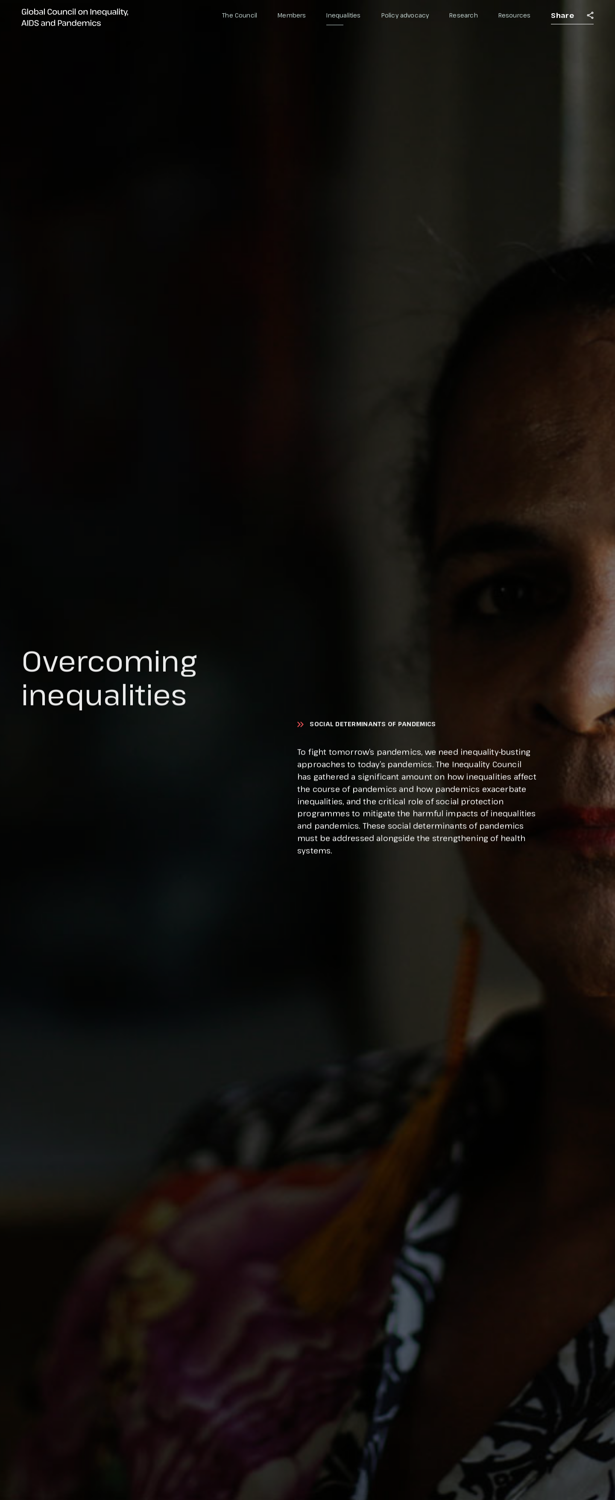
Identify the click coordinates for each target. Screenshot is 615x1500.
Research (463, 15)
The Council (239, 15)
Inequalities (343, 15)
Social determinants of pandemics (373, 724)
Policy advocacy (405, 15)
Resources (514, 15)
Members (292, 15)
